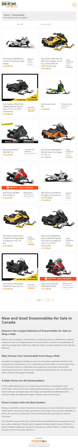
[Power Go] (39, 441)
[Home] (10, 5)
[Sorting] (57, 24)
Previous (29, 300)
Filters (19, 24)
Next (48, 300)
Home (7, 15)
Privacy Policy (32, 446)
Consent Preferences (43, 446)
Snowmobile (18, 15)
